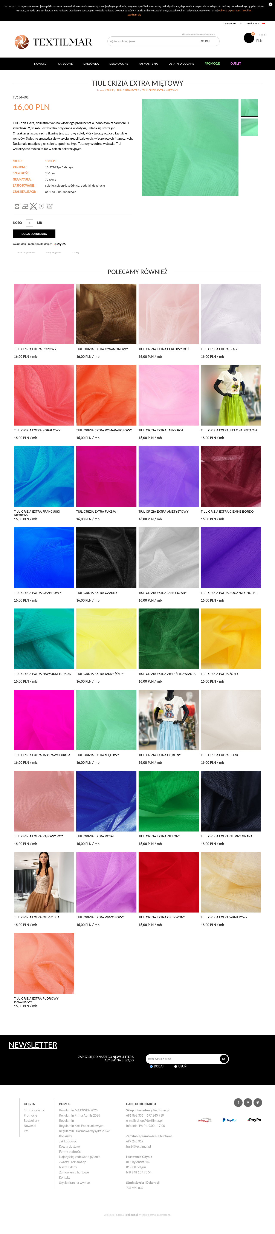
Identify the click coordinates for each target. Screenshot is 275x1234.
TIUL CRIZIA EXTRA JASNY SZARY (163, 592)
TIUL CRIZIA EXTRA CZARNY (96, 592)
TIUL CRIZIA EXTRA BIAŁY (219, 349)
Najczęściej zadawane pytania (79, 1157)
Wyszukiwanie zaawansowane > (198, 34)
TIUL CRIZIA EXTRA (128, 90)
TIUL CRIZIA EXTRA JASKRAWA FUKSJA (42, 755)
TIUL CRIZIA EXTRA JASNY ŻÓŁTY (100, 674)
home (100, 90)
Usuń (182, 1066)
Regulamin (66, 1121)
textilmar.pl (131, 1214)
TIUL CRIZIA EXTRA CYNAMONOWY (102, 349)
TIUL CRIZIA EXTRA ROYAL (95, 836)
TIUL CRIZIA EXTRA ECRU (219, 755)
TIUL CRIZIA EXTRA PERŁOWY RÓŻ (164, 349)
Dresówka (91, 64)
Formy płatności (70, 1152)
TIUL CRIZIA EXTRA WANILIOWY (224, 917)
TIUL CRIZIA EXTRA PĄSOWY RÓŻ (38, 836)
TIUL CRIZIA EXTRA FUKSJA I (97, 511)
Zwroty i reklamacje (73, 1162)
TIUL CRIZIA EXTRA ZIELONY (159, 836)
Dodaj (159, 1066)
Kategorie (65, 64)
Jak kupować (68, 1141)
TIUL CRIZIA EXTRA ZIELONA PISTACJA (229, 430)
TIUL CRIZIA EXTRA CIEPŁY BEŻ (36, 917)
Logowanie (229, 23)
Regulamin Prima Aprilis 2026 (79, 1115)
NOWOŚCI (40, 64)
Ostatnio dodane (181, 64)
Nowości (30, 1126)
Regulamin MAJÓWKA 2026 (78, 1110)
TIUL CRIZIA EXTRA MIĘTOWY (97, 755)
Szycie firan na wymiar (74, 1183)
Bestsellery (31, 1121)
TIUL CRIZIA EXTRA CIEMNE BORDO (227, 511)
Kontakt (64, 1177)
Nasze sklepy (68, 1167)
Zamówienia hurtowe (74, 1172)
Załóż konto (252, 23)
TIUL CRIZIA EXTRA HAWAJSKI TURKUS (42, 674)
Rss (26, 1131)
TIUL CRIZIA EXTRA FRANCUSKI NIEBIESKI (37, 513)
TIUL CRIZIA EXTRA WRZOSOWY (100, 917)
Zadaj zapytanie (53, 252)
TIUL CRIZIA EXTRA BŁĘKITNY (160, 755)
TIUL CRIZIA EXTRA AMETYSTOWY (163, 511)
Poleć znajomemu (26, 252)
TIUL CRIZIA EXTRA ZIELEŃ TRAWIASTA (167, 674)
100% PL (50, 161)
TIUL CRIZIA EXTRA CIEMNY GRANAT (227, 836)
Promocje (30, 1115)
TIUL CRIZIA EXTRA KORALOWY (37, 430)
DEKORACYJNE (118, 64)
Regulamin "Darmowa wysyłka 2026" (84, 1131)
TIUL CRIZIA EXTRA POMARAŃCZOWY (104, 430)
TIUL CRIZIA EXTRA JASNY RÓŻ (161, 430)
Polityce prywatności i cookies (234, 10)
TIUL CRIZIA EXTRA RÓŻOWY (35, 349)
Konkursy (65, 1136)
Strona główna (34, 1110)
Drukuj (76, 252)
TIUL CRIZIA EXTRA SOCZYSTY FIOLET (229, 592)
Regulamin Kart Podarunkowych (81, 1126)
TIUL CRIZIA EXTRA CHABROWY (37, 592)
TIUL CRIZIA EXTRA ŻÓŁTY (219, 674)
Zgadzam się (134, 14)
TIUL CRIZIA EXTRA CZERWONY (162, 917)
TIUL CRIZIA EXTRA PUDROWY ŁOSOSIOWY (36, 1000)
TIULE (110, 90)
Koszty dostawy (70, 1146)
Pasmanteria (148, 64)
